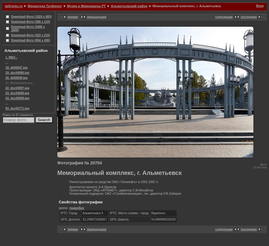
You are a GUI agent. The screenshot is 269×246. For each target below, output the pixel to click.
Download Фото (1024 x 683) (31, 16)
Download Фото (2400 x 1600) (28, 28)
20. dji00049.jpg (16, 78)
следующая (224, 17)
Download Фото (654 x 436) (30, 40)
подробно (76, 208)
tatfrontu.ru (13, 6)
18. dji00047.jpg (16, 67)
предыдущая (96, 17)
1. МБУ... (11, 57)
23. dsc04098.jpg (17, 93)
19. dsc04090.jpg (17, 72)
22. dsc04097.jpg (17, 88)
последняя (249, 17)
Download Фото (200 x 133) (30, 21)
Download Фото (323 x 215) (30, 35)
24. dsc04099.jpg (17, 98)
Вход (260, 6)
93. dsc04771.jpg (17, 108)
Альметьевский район (129, 6)
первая (72, 17)
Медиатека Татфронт (45, 6)
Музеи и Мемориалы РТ (86, 6)
